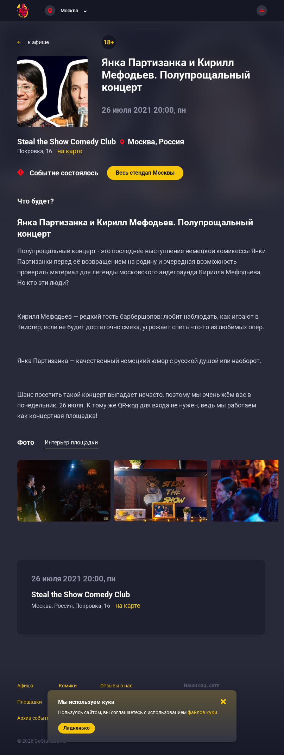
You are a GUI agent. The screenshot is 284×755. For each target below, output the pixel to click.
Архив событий (34, 718)
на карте (69, 151)
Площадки (29, 702)
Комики (68, 685)
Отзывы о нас (116, 685)
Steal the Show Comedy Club (66, 141)
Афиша (25, 685)
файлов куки (202, 712)
